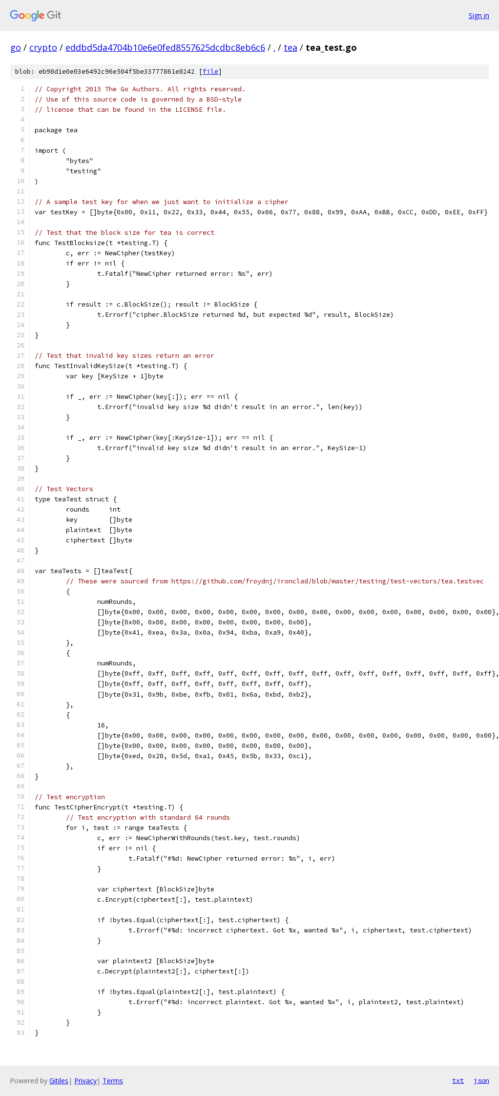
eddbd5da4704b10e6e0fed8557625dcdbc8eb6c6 (165, 47)
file (210, 71)
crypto (43, 47)
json (481, 1080)
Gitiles (58, 1080)
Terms (113, 1080)
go (15, 47)
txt (458, 1080)
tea (290, 47)
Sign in (479, 15)
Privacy (85, 1080)
